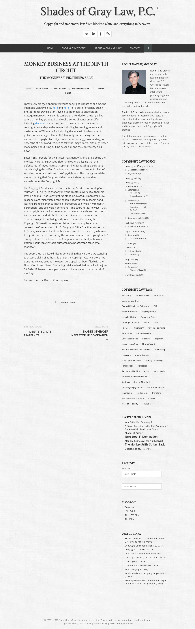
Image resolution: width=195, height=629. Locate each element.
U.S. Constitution (135, 238)
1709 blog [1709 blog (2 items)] (126, 295)
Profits (133, 210)
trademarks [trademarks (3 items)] (142, 392)
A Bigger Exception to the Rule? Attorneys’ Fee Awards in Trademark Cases (146, 428)
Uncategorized (132, 274)
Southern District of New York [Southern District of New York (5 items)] (136, 382)
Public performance (136, 226)
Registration (133, 173)
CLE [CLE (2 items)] (155, 306)
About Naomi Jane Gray (108, 48)
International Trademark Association (143, 553)
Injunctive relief (136, 207)
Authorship (42, 88)
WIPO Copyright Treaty (136, 569)
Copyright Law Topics (74, 48)
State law (132, 235)
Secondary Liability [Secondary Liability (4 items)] (131, 371)
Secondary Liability (136, 218)
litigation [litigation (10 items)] (159, 338)
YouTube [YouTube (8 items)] (146, 403)
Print (68, 93)
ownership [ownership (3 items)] (160, 349)
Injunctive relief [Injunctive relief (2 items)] (143, 333)
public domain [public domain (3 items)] (142, 355)
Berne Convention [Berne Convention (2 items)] (130, 301)
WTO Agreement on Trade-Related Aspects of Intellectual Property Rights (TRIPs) (147, 582)
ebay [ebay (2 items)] (156, 322)
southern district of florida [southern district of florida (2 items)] (134, 376)
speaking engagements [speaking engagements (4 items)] (132, 387)
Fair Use (133, 193)
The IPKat (130, 519)
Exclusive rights (133, 222)
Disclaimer (85, 623)
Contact (135, 48)
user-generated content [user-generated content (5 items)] (133, 398)
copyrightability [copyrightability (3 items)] (149, 311)
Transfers (132, 254)
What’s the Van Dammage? (138, 422)
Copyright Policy (70, 623)
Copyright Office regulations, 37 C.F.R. (144, 545)
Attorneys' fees (136, 270)
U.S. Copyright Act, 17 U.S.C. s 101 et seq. (146, 557)
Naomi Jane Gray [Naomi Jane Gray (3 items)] (130, 344)
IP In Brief (130, 511)
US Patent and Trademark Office (141, 565)
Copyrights (130, 182)
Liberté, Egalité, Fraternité (38, 333)
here (55, 107)
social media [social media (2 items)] (159, 371)
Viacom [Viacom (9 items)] (152, 398)
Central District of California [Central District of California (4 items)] (135, 306)
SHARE (101, 88)
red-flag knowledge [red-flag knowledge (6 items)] (154, 360)
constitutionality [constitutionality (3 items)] (129, 311)
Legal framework (133, 231)
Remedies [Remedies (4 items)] (142, 365)
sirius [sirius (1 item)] (146, 371)
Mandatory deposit (136, 169)
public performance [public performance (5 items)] (131, 360)
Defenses (132, 189)
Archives (126, 468)
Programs (130, 259)
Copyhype (130, 507)
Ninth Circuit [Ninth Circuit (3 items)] (148, 344)
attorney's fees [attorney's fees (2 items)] (142, 295)
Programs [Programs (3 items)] (126, 355)
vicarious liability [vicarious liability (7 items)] (130, 403)
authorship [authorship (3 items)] (159, 295)
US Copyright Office (135, 561)
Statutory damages (138, 213)
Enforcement (131, 186)
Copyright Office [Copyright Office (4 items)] (149, 317)
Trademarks (131, 263)
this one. (40, 123)
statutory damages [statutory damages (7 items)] (156, 387)
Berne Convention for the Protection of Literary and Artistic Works (144, 540)
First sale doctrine (137, 196)
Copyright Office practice (137, 166)
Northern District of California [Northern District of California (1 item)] (136, 349)
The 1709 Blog (132, 515)
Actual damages (137, 203)
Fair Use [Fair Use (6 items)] (125, 327)
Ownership (130, 247)
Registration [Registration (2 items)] (127, 365)
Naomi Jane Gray (80, 88)
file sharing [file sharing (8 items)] (139, 327)
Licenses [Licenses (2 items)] (146, 338)
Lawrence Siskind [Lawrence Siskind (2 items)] (130, 338)
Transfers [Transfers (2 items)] (156, 392)
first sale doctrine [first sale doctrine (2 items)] (156, 327)
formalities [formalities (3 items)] (127, 333)
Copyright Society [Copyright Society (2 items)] (130, 322)
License (129, 243)
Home (50, 48)
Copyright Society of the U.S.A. (140, 549)
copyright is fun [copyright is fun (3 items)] (129, 317)
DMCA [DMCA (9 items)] (146, 322)
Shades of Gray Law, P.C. (97, 11)
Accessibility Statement (121, 623)
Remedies (132, 200)
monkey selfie (68, 302)
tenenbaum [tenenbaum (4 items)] (127, 392)
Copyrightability (133, 178)
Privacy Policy (100, 623)
